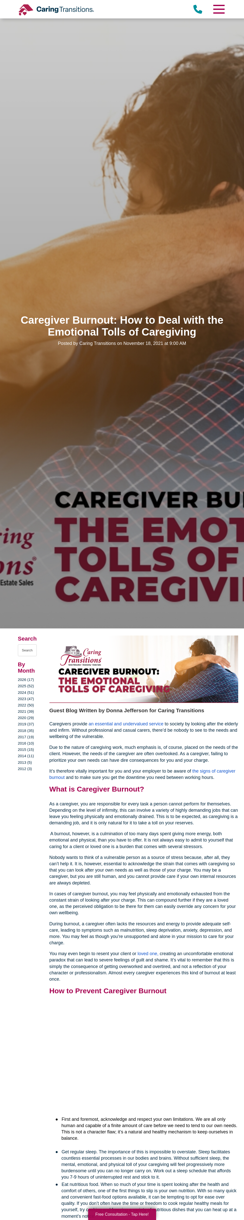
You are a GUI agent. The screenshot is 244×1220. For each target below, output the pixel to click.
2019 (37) (26, 724)
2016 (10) (26, 743)
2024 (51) (26, 692)
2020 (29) (26, 718)
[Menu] (218, 9)
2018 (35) (26, 730)
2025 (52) (26, 686)
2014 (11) (26, 756)
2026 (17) (26, 679)
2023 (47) (26, 699)
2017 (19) (26, 737)
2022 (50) (26, 705)
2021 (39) (26, 711)
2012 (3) (25, 769)
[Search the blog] (27, 650)
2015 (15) (26, 749)
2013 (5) (25, 762)
